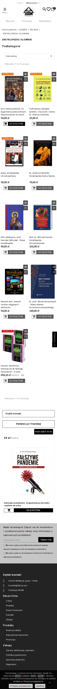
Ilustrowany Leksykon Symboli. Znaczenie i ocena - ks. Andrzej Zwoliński (42, 112)
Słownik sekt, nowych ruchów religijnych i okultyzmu (11, 305)
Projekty (10, 605)
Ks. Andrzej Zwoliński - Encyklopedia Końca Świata (42, 174)
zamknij (40, 686)
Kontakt (10, 615)
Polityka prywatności (16, 655)
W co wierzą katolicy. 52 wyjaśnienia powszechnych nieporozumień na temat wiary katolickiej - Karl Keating (13, 115)
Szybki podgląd (25, 74)
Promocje (27, 21)
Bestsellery (45, 21)
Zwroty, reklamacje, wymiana (20, 650)
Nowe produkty (13, 630)
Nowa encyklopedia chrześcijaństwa (10, 174)
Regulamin (11, 664)
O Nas (9, 601)
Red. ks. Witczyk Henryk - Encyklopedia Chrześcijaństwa (41, 240)
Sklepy (9, 619)
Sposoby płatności (15, 660)
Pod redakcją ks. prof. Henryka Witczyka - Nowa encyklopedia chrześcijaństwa (13, 241)
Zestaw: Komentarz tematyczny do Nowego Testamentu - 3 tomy (12, 369)
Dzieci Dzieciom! (14, 610)
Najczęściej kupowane (17, 635)
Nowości (10, 21)
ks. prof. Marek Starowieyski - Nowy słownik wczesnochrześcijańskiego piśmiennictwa (42, 306)
